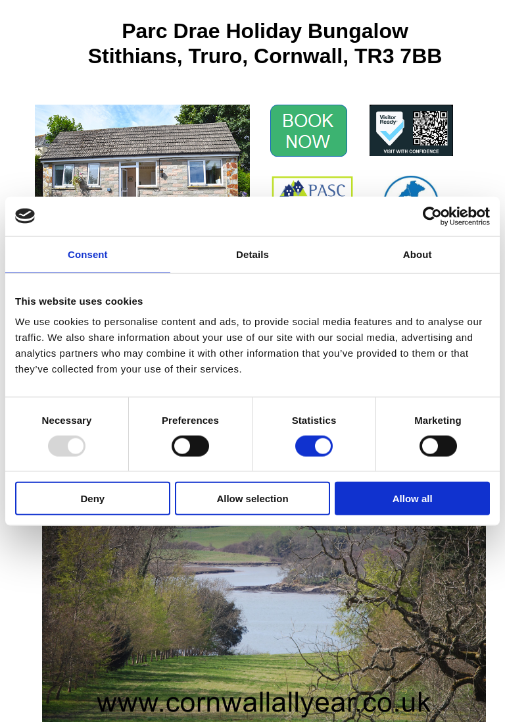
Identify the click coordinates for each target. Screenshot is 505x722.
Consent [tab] (88, 253)
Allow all (413, 498)
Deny (92, 498)
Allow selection (252, 498)
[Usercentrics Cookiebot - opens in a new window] (432, 216)
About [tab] (417, 253)
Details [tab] (252, 253)
